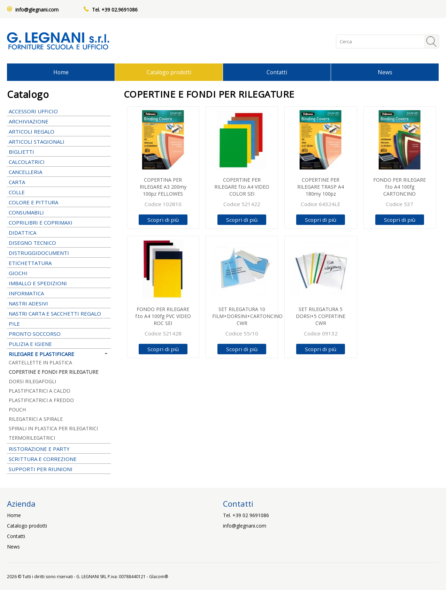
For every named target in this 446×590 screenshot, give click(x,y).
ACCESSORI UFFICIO (59, 111)
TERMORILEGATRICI (32, 437)
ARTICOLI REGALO (59, 131)
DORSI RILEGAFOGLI (32, 381)
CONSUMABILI (59, 212)
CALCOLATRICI (59, 161)
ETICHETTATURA (59, 262)
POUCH (17, 409)
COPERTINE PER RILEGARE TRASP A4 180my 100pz (320, 186)
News (385, 72)
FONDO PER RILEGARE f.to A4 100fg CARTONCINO (399, 186)
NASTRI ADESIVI (59, 303)
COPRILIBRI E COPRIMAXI (59, 222)
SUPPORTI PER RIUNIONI (59, 469)
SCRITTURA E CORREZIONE (59, 458)
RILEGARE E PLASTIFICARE (59, 353)
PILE (59, 323)
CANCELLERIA (59, 171)
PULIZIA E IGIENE (59, 343)
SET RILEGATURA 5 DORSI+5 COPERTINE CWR (320, 316)
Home (61, 72)
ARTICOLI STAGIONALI (59, 141)
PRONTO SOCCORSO (35, 333)
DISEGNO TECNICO (59, 242)
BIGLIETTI (59, 151)
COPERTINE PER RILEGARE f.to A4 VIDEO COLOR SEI (241, 186)
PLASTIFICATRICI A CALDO (39, 390)
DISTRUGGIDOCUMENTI (39, 252)
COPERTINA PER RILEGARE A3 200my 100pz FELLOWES (163, 186)
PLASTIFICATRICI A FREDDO (41, 400)
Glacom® (158, 577)
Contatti (277, 72)
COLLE (59, 192)
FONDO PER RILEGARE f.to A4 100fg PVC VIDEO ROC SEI (163, 316)
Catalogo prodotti (169, 72)
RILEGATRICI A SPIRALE (36, 419)
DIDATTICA (59, 232)
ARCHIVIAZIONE (59, 121)
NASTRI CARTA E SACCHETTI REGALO (59, 313)
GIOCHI (59, 273)
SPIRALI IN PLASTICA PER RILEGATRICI (53, 428)
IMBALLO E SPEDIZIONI (59, 283)
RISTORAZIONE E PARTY (59, 448)
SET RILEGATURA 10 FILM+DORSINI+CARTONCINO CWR (247, 316)
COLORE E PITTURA (59, 202)
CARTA (59, 182)
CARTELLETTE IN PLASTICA (40, 362)
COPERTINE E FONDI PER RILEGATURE (53, 372)
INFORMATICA (59, 293)
